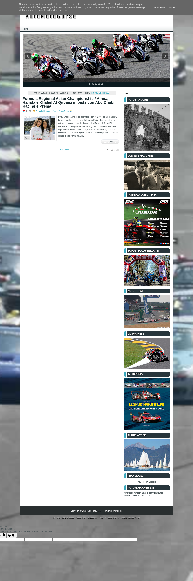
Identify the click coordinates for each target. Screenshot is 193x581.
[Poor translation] (12, 535)
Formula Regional (43, 111)
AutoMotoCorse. (95, 511)
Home (25, 29)
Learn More (159, 7)
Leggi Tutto (110, 142)
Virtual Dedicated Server (130, 518)
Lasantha (94, 518)
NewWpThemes (68, 518)
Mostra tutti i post (100, 93)
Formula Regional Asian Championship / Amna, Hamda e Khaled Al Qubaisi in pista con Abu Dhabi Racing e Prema (68, 102)
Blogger (152, 482)
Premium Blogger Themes (109, 518)
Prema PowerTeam (60, 111)
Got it (172, 7)
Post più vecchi (113, 150)
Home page (64, 149)
